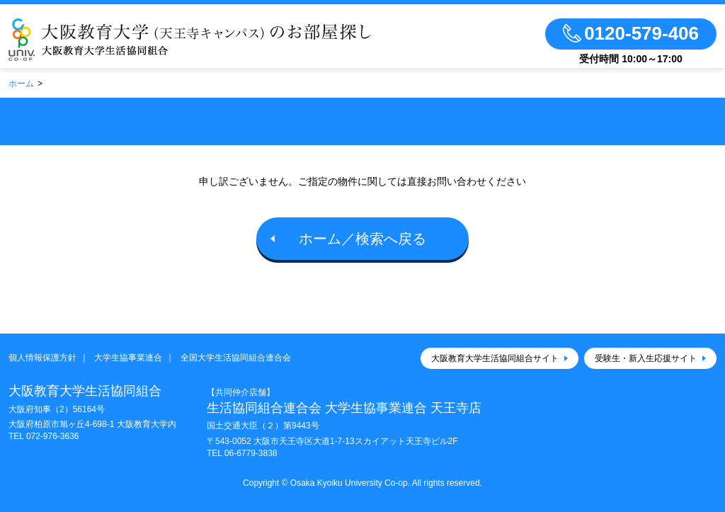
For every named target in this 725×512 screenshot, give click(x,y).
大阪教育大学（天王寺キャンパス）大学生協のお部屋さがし (189, 39)
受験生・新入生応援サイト (646, 358)
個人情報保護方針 (42, 358)
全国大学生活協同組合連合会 (236, 358)
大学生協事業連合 (128, 358)
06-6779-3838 (251, 453)
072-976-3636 (52, 436)
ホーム (21, 84)
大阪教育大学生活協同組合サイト (495, 358)
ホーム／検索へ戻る (362, 238)
